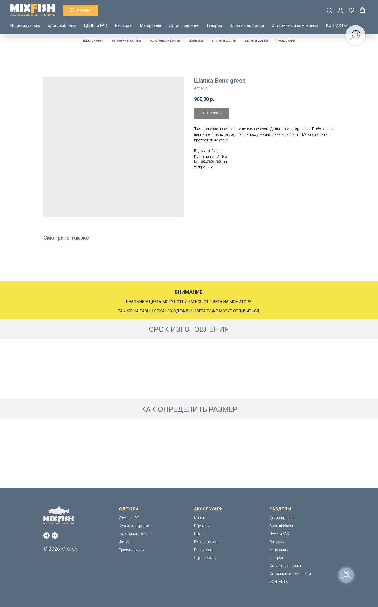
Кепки (199, 518)
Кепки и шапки (256, 40)
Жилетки (196, 40)
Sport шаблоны (62, 25)
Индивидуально (25, 25)
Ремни (199, 534)
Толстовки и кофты (165, 40)
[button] (329, 10)
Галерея (214, 25)
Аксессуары (286, 40)
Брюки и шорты (224, 40)
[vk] (55, 535)
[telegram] (46, 535)
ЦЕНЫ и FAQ (95, 25)
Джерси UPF (129, 518)
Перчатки (202, 526)
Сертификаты (205, 558)
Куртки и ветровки (134, 526)
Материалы (150, 25)
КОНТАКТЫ (336, 25)
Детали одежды (184, 25)
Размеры (123, 25)
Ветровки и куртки (126, 40)
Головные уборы (208, 542)
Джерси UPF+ (93, 40)
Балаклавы (203, 550)
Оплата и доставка (246, 25)
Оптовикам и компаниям (295, 25)
